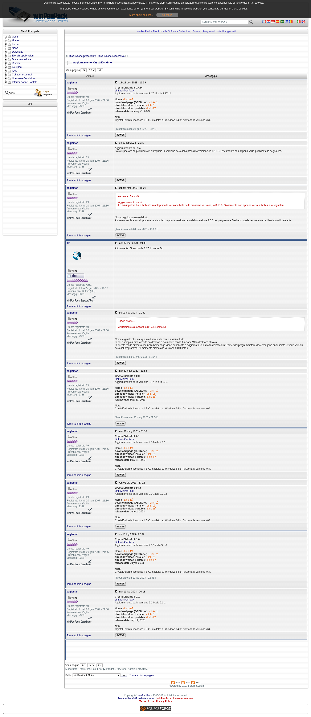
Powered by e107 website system (136, 698)
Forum (15, 44)
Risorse (16, 63)
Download (17, 51)
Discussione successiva (111, 56)
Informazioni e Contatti (24, 82)
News (15, 48)
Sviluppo (17, 67)
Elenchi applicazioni (23, 55)
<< (83, 70)
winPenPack (145, 695)
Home (15, 40)
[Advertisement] (30, 170)
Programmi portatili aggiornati (219, 31)
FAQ (14, 70)
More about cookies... (141, 14)
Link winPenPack (124, 90)
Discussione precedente (82, 56)
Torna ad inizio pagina (79, 135)
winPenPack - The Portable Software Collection (163, 31)
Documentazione (21, 59)
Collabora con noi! (22, 74)
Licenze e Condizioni (23, 78)
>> (100, 70)
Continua (167, 14)
